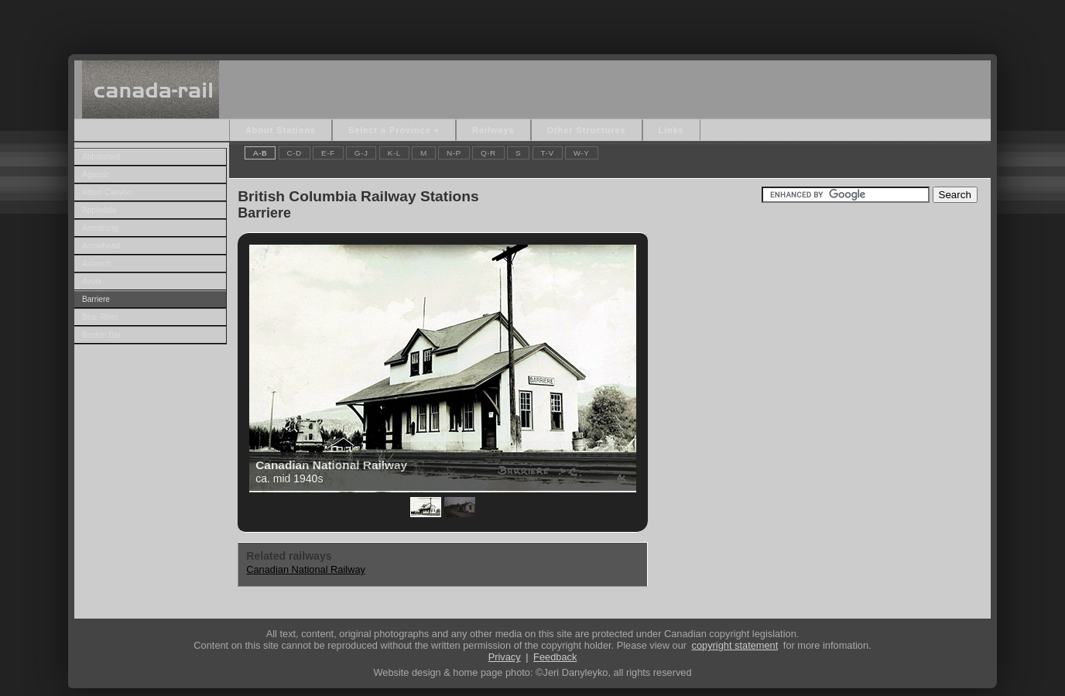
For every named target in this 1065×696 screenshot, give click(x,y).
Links (671, 130)
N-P (454, 153)
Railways (493, 130)
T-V (547, 153)
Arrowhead (101, 246)
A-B (260, 153)
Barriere (96, 299)
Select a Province (389, 130)
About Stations (280, 130)
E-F (328, 153)
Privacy (504, 657)
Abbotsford (101, 157)
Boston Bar (101, 335)
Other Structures (586, 130)
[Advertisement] (532, 23)
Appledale (99, 210)
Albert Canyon (107, 192)
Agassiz (95, 174)
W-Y (582, 153)
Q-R (488, 153)
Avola (91, 281)
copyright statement (735, 645)
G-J (361, 153)
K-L (394, 153)
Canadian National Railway (305, 569)
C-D (294, 153)
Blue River (100, 317)
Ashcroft (96, 263)
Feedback (555, 657)
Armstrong (100, 228)
